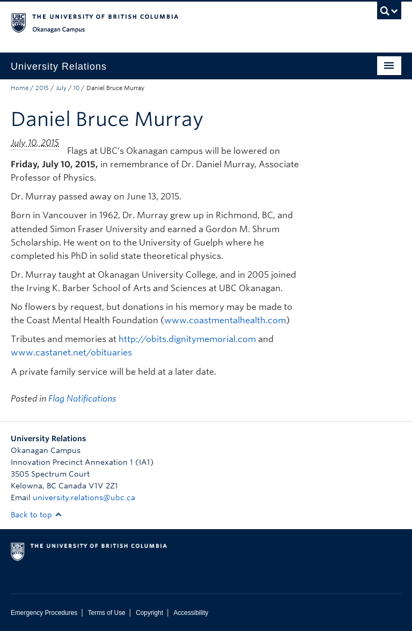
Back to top (36, 514)
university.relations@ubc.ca (84, 497)
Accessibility (190, 613)
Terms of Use (107, 613)
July (61, 88)
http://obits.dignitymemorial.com (187, 339)
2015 (42, 88)
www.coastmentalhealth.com (225, 320)
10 (76, 88)
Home (19, 88)
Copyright (149, 613)
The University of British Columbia (177, 22)
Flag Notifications (82, 399)
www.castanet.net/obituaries (71, 352)
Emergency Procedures (44, 613)
